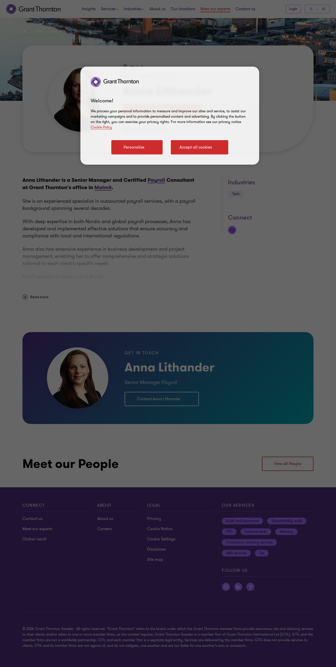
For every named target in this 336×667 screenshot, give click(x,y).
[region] (169, 116)
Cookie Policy (101, 127)
